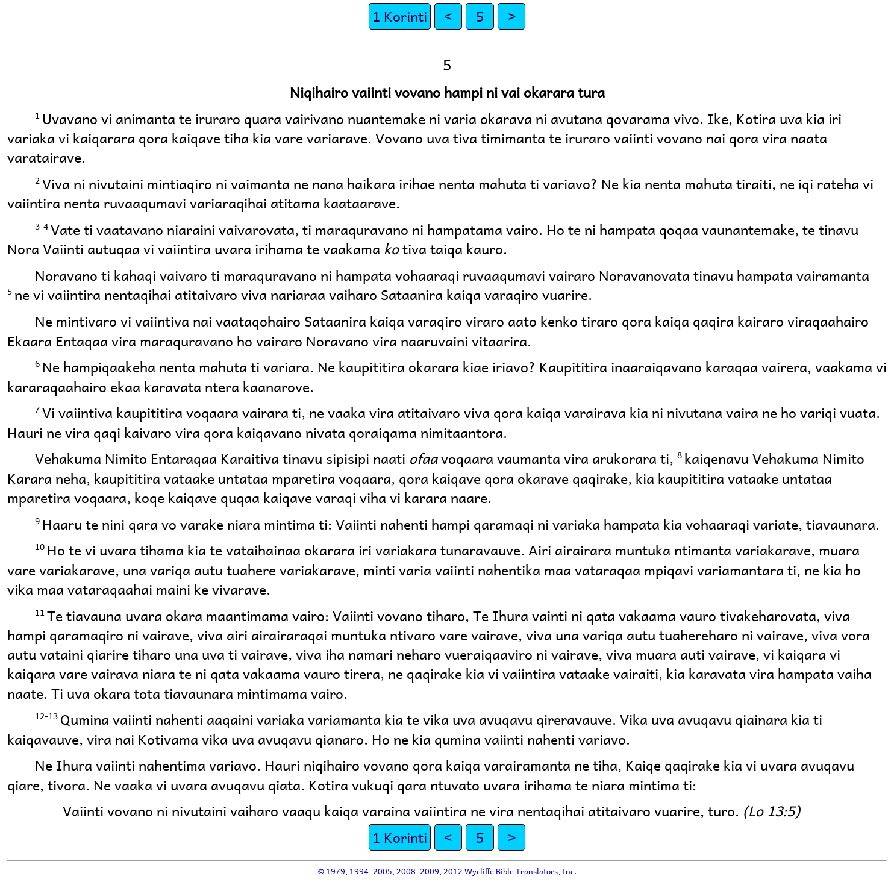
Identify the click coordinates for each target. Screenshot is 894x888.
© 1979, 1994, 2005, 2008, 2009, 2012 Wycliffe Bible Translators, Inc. (447, 871)
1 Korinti (399, 16)
